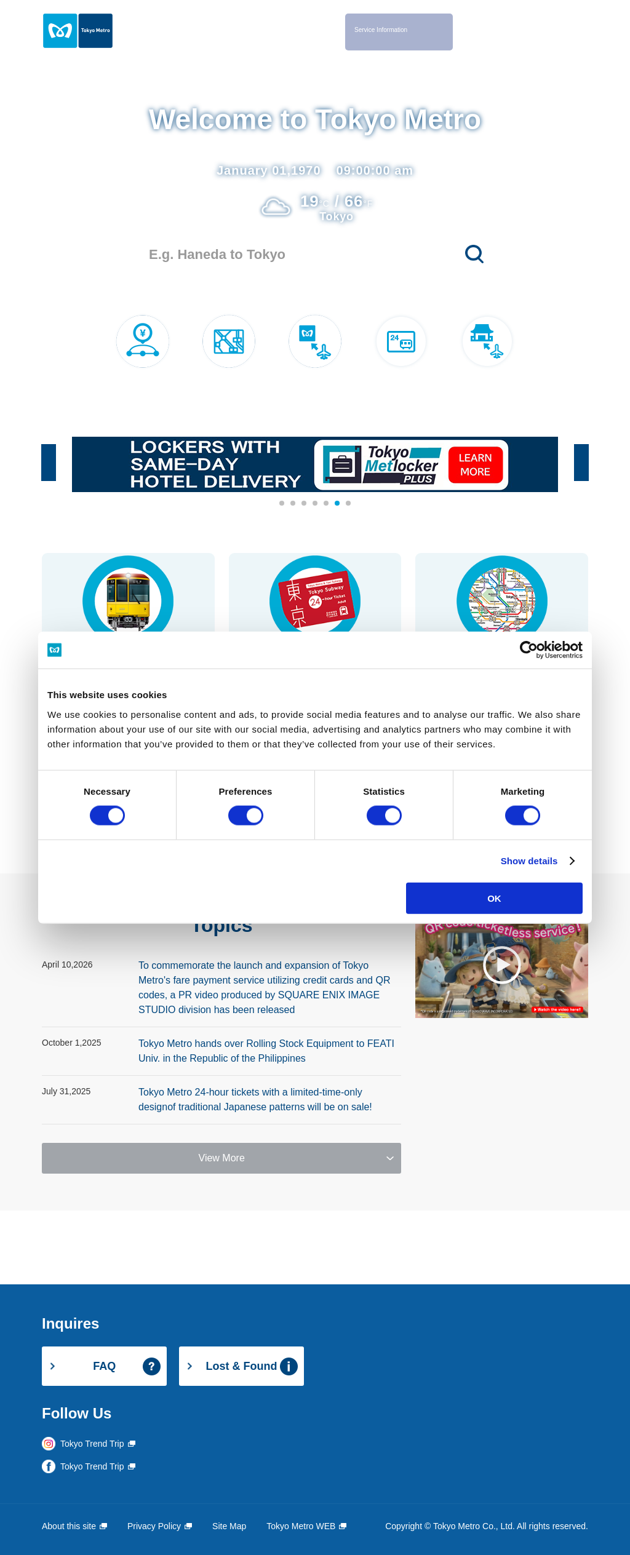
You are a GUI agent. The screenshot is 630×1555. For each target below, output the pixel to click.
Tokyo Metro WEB (300, 1526)
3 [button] (304, 504)
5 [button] (327, 504)
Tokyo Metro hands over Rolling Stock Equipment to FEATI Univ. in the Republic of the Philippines (266, 1051)
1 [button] (282, 504)
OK (494, 898)
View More (222, 1158)
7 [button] (349, 504)
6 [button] (338, 504)
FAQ (104, 1366)
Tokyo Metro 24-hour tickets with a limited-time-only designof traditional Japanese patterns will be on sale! (255, 1099)
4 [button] (316, 504)
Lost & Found (241, 1366)
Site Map (229, 1526)
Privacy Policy (154, 1526)
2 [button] (293, 504)
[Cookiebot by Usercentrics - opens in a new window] (529, 650)
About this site (69, 1526)
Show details (529, 861)
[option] (315, 464)
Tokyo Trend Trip (92, 1444)
